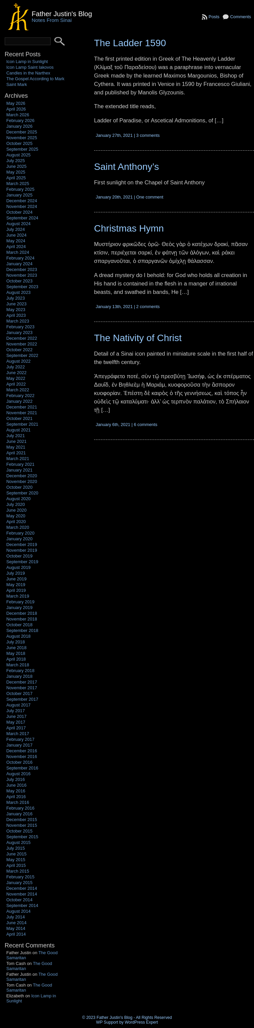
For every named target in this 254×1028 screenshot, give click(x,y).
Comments (240, 16)
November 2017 (21, 687)
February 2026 (20, 120)
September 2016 (22, 767)
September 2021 (22, 424)
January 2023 (19, 332)
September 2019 (22, 561)
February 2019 (20, 601)
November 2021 (21, 412)
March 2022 (17, 389)
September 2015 (22, 836)
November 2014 (21, 894)
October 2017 (19, 693)
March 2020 (17, 527)
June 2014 (16, 922)
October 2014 (19, 899)
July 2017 (15, 710)
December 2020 (21, 475)
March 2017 (17, 733)
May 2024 (15, 240)
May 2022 (15, 378)
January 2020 (19, 538)
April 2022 (16, 384)
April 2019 (16, 590)
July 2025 (15, 160)
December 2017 (21, 682)
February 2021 (20, 464)
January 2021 (19, 470)
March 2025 (17, 183)
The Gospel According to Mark (35, 78)
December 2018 (21, 613)
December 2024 (21, 200)
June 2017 (16, 716)
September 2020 (22, 492)
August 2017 (18, 704)
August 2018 (18, 636)
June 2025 (16, 166)
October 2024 (19, 212)
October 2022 (19, 349)
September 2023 (22, 286)
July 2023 (15, 298)
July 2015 (15, 848)
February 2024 (20, 258)
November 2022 (21, 343)
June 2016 (16, 785)
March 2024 (17, 252)
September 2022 (22, 355)
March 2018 (17, 664)
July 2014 (15, 916)
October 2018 (19, 624)
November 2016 (21, 756)
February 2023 (20, 326)
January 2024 (19, 263)
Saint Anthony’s (126, 166)
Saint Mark (16, 84)
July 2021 (15, 435)
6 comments (146, 424)
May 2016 (15, 790)
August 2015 (18, 842)
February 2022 (20, 395)
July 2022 (15, 366)
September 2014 (22, 905)
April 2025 (16, 177)
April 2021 (16, 452)
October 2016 (19, 762)
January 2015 (19, 882)
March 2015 (17, 871)
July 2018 (15, 641)
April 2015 (16, 865)
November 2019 (21, 550)
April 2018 (16, 659)
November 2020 (21, 481)
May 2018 (15, 653)
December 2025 (21, 131)
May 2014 (15, 928)
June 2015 (16, 853)
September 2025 (22, 149)
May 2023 (15, 309)
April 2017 (16, 727)
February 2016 (20, 808)
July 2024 (15, 229)
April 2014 (16, 934)
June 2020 (16, 510)
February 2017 (20, 739)
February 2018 (20, 670)
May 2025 (15, 172)
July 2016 (15, 779)
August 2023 (18, 292)
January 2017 (19, 745)
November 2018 (21, 619)
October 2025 (19, 143)
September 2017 (22, 699)
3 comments (148, 135)
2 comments (148, 306)
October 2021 (19, 418)
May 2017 (15, 722)
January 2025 (19, 195)
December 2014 (21, 888)
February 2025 (20, 189)
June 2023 (16, 303)
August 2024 (18, 223)
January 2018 (19, 676)
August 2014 (18, 911)
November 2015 (21, 825)
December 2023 (21, 269)
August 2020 (18, 498)
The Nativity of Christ (138, 338)
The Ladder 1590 (130, 43)
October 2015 (19, 831)
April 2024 (16, 246)
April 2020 (16, 521)
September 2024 (22, 217)
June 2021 (16, 441)
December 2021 (21, 407)
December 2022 (21, 338)
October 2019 (19, 555)
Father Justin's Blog (62, 14)
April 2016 (16, 796)
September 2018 (22, 630)
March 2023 (17, 321)
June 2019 (16, 578)
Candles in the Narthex (28, 72)
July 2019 (15, 573)
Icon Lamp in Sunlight (27, 61)
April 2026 (16, 109)
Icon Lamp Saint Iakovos (30, 67)
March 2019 (17, 596)
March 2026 (17, 114)
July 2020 (15, 504)
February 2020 (20, 533)
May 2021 (15, 447)
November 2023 (21, 275)
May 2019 (15, 584)
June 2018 (16, 647)
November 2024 (21, 206)
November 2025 (21, 137)
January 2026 (19, 126)
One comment (149, 197)
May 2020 (15, 515)
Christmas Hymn (129, 228)
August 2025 (18, 154)
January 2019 (19, 607)
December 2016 (21, 750)
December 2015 (21, 819)
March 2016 (17, 802)
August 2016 (18, 773)
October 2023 (19, 280)
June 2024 (16, 235)
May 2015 (15, 859)
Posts (213, 16)
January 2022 (19, 401)
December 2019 (21, 544)
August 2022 (18, 361)
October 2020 (19, 487)
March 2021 (17, 458)
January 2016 (19, 813)
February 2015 (20, 876)
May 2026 (15, 103)
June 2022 (16, 372)
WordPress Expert (141, 1022)
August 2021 (18, 429)
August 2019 (18, 567)
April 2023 (16, 315)
